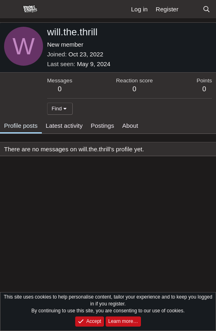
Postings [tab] (102, 125)
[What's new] (190, 9)
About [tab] (130, 125)
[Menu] (11, 9)
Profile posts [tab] (21, 125)
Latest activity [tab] (64, 125)
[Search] (206, 9)
